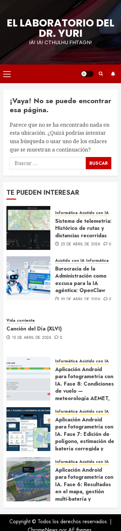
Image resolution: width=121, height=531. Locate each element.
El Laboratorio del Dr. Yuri (60, 27)
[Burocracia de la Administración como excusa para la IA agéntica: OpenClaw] (28, 278)
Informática (66, 213)
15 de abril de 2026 (32, 337)
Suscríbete (113, 74)
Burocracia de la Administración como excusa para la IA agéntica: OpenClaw (80, 279)
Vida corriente (20, 320)
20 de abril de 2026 (81, 299)
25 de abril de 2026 (81, 244)
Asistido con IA (94, 213)
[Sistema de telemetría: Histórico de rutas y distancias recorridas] (28, 228)
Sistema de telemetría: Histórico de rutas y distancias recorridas (83, 228)
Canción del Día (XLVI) (34, 328)
